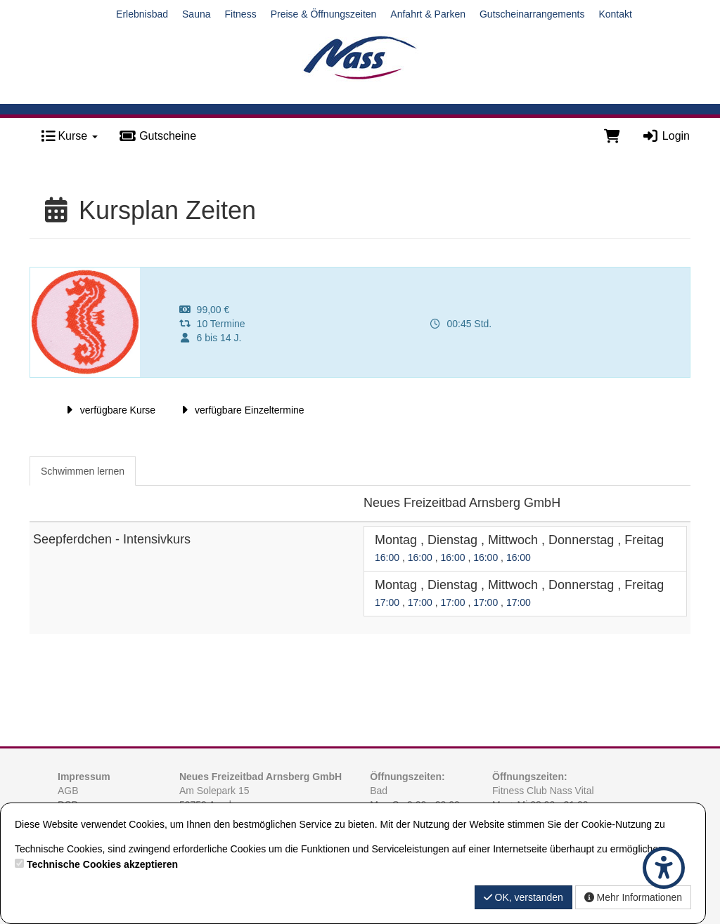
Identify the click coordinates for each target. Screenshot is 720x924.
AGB (68, 790)
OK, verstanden (523, 897)
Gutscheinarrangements (532, 14)
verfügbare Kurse (108, 410)
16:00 (388, 557)
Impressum (84, 776)
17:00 (388, 602)
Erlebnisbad (142, 14)
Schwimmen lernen (82, 471)
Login (665, 136)
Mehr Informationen (633, 897)
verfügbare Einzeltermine (240, 410)
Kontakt (614, 14)
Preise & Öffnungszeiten (324, 14)
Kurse (69, 136)
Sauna (196, 14)
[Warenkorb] (612, 136)
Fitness (241, 14)
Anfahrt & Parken (427, 14)
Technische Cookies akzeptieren (102, 864)
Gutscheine (157, 136)
